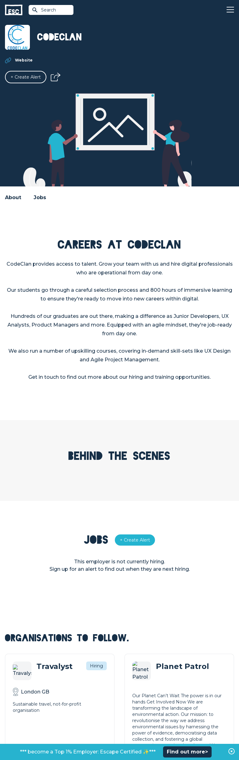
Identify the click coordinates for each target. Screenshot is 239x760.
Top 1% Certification (141, 698)
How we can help (138, 677)
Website (24, 60)
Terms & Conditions (22, 738)
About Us (187, 677)
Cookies (82, 738)
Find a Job (73, 688)
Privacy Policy (57, 738)
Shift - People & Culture (145, 709)
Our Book (187, 698)
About (13, 197)
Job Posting (133, 688)
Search (44, 10)
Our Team (187, 688)
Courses (71, 698)
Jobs (40, 197)
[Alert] (25, 77)
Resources (73, 709)
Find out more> (187, 752)
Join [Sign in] (66, 677)
